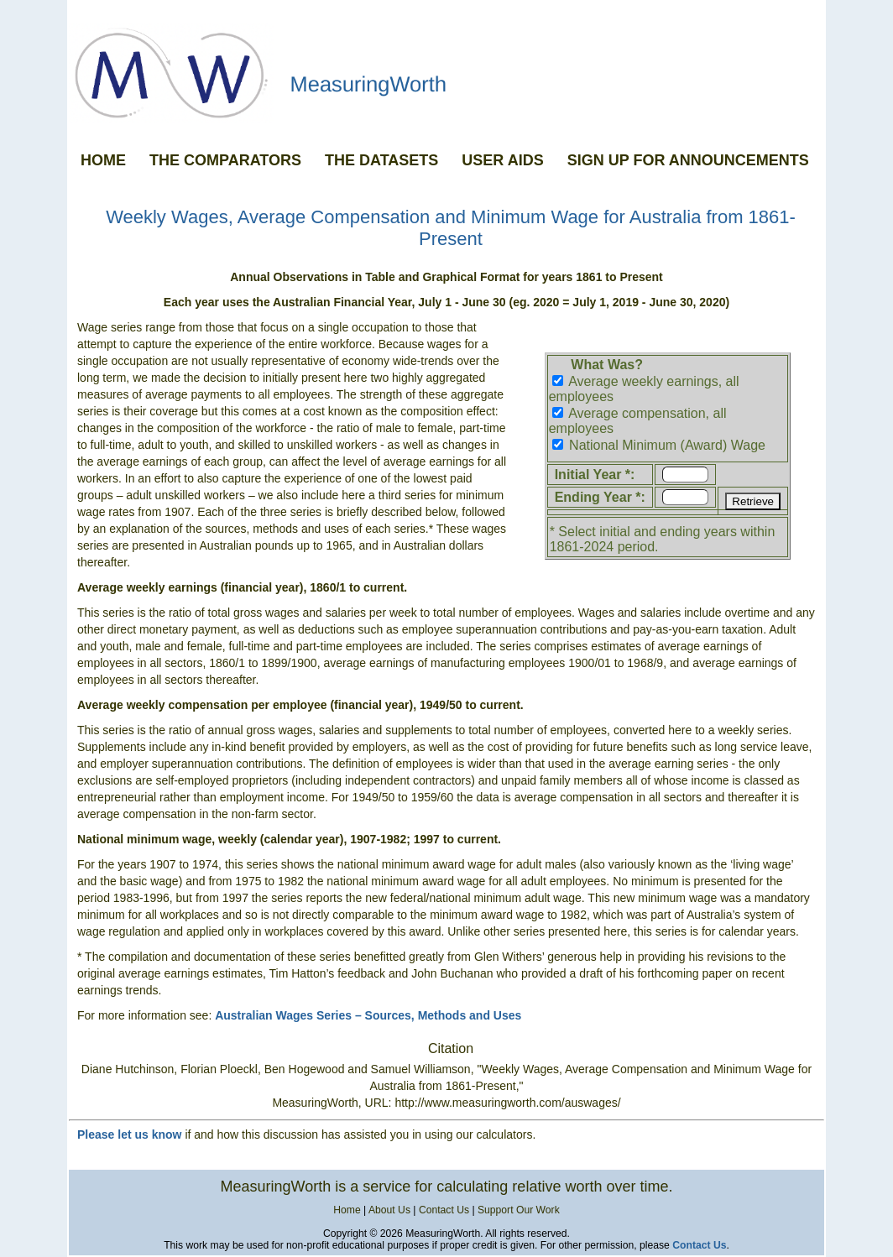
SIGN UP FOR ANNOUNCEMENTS (688, 160)
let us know (149, 1134)
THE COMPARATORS (225, 160)
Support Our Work (519, 1210)
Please (97, 1134)
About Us (389, 1210)
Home (346, 1210)
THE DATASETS (381, 160)
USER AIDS (502, 160)
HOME (103, 160)
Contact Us (444, 1210)
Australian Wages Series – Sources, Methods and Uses (368, 1015)
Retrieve (753, 501)
